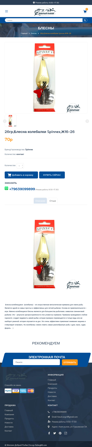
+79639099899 (22, 189)
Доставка (52, 394)
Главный (52, 378)
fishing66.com (41, 443)
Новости (52, 390)
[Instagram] (65, 431)
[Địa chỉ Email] (36, 361)
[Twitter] (54, 431)
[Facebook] (49, 431)
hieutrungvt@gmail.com (67, 415)
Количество (10, 165)
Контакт (51, 398)
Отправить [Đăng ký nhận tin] (69, 360)
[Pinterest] (60, 431)
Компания (52, 382)
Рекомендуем (46, 341)
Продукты (52, 386)
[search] (46, 20)
